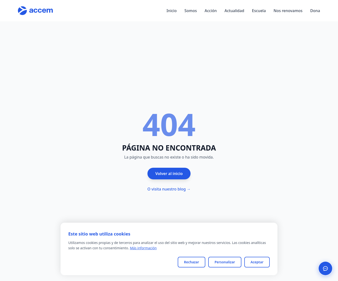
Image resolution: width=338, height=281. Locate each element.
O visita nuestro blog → (169, 189)
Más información (143, 248)
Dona (315, 10)
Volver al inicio (169, 173)
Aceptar (257, 262)
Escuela (259, 10)
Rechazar (191, 262)
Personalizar (225, 262)
